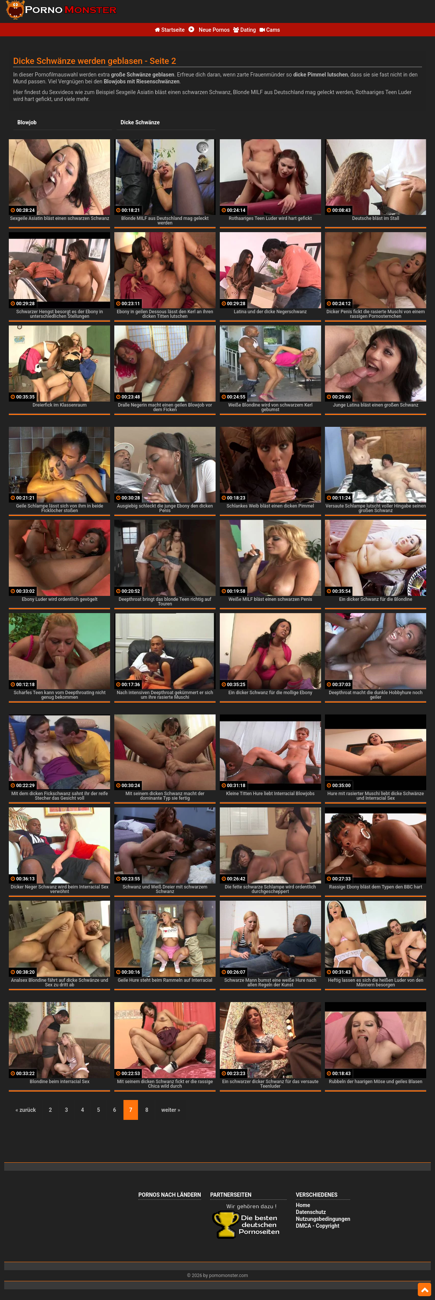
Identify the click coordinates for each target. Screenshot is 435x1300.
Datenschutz (311, 1212)
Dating (244, 30)
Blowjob (27, 122)
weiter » (170, 1109)
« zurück (26, 1109)
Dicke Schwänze (139, 122)
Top (424, 1289)
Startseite (170, 30)
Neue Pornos (209, 30)
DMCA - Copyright (317, 1225)
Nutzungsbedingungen (323, 1218)
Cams (270, 30)
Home (303, 1205)
